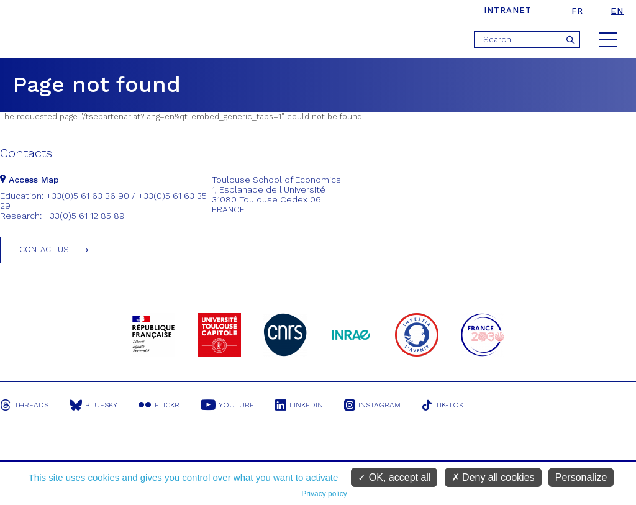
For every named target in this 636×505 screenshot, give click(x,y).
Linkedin (299, 405)
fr (577, 11)
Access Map (29, 179)
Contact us (44, 249)
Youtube (227, 405)
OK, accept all (394, 477)
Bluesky (93, 405)
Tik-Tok (443, 405)
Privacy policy (324, 493)
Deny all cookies (493, 477)
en (617, 11)
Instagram (372, 405)
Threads (24, 405)
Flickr (159, 405)
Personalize (581, 477)
